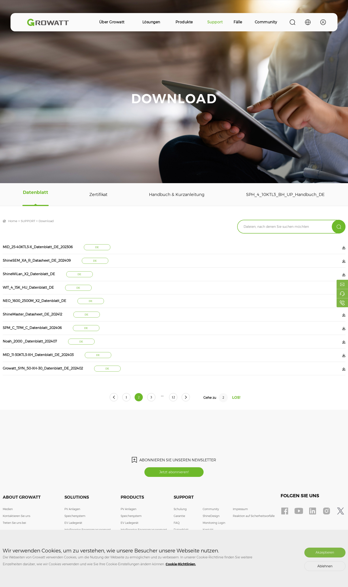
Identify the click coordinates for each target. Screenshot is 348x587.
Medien (8, 521)
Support (215, 22)
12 (179, 410)
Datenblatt (34, 194)
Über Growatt (112, 22)
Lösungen (151, 22)
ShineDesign (211, 528)
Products (132, 509)
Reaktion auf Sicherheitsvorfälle (254, 528)
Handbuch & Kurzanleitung (171, 194)
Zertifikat (94, 194)
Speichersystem (74, 528)
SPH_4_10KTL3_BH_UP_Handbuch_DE (283, 194)
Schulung (180, 521)
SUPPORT (29, 221)
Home (13, 221)
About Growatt (22, 509)
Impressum (240, 521)
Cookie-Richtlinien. (181, 564)
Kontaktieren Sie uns (16, 528)
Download (48, 221)
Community (266, 22)
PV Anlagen (72, 521)
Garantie (179, 528)
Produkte (184, 22)
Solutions (76, 509)
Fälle (238, 22)
